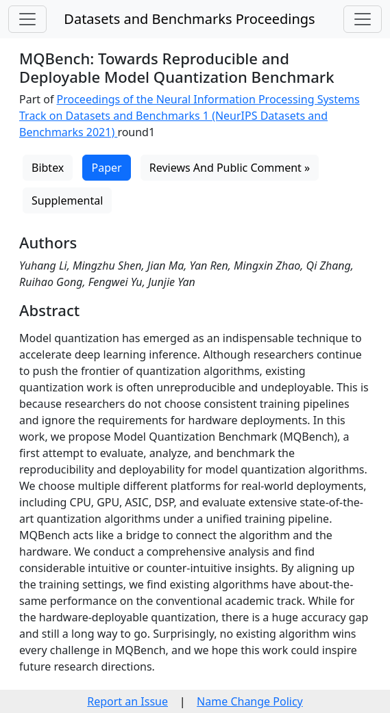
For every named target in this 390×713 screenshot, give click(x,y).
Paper (106, 167)
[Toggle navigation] (27, 19)
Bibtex (48, 167)
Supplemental (67, 200)
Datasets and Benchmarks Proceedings (189, 19)
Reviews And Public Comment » (229, 167)
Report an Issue (127, 701)
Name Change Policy (250, 701)
